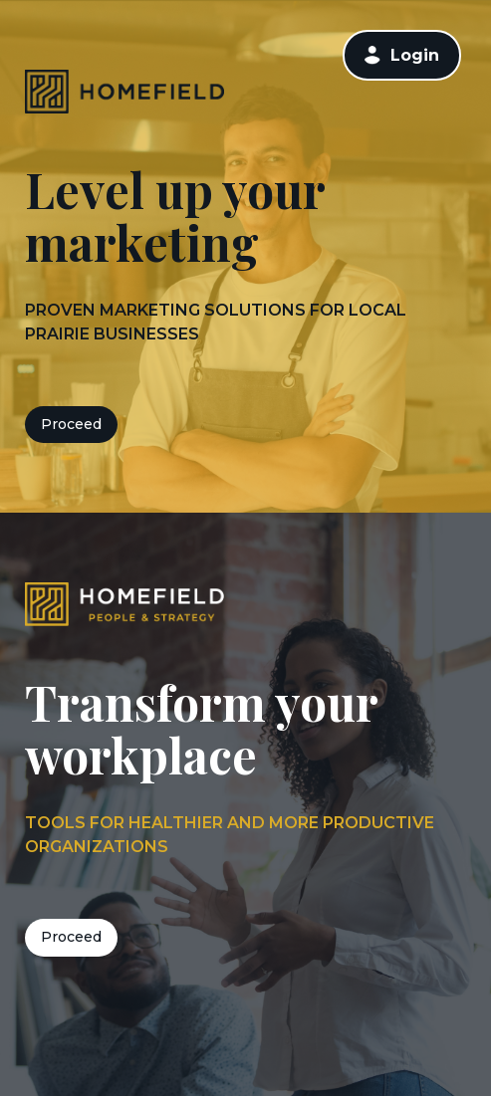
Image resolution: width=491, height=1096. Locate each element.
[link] (402, 55)
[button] (372, 55)
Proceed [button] (71, 424)
